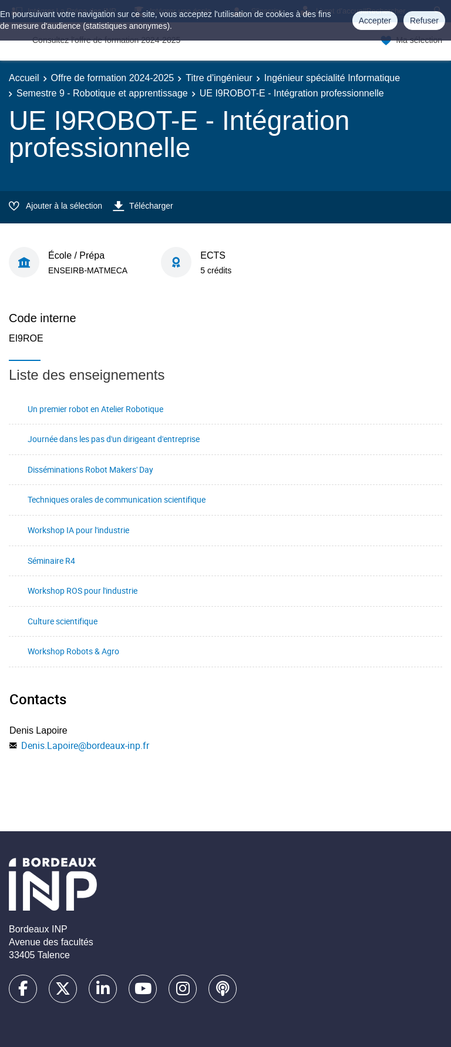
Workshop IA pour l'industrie (78, 530)
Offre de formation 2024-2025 (112, 78)
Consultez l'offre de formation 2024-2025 (106, 40)
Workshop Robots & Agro (73, 651)
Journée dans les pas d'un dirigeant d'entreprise (114, 438)
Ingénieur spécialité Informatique (332, 78)
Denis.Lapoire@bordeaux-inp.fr (85, 745)
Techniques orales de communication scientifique (117, 499)
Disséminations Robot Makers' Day (90, 469)
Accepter (375, 20)
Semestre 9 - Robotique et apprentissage (102, 93)
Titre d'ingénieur (219, 78)
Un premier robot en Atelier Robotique (95, 408)
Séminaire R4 (51, 560)
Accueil (24, 78)
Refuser (424, 20)
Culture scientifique (62, 621)
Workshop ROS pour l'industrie (82, 590)
